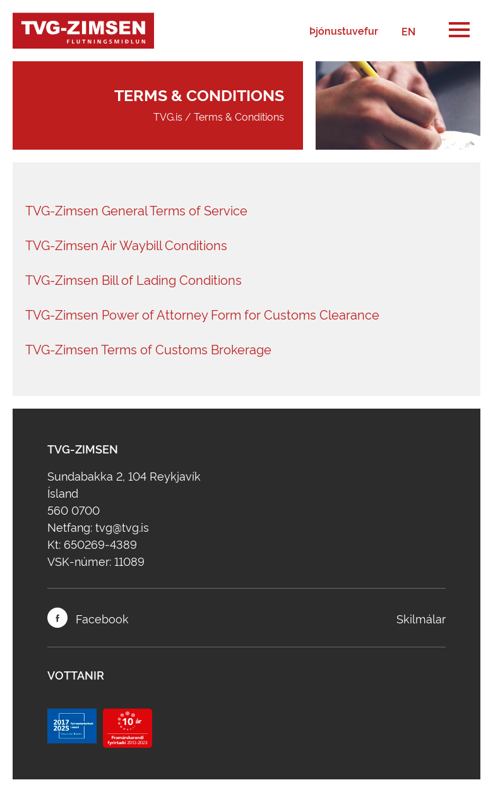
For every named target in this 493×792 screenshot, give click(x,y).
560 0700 (73, 509)
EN (408, 31)
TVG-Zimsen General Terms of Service (136, 210)
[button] (459, 31)
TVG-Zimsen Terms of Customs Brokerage (148, 348)
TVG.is (167, 116)
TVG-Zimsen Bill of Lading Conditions (133, 279)
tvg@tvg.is (122, 526)
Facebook (88, 618)
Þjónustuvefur (343, 31)
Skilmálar (421, 618)
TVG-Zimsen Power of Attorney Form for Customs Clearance (202, 314)
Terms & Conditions (239, 116)
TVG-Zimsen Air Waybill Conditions (126, 244)
